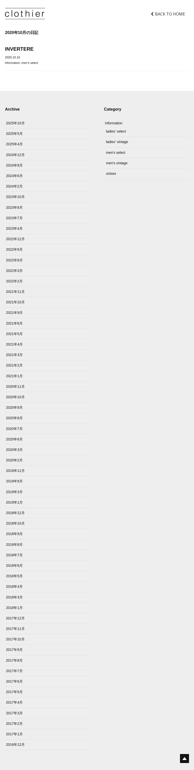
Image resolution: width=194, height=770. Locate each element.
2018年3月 (14, 597)
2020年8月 (14, 418)
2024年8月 (14, 165)
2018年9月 (14, 534)
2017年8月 (14, 660)
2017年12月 (15, 618)
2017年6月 (14, 681)
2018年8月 (14, 545)
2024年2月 (14, 186)
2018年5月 (14, 576)
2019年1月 (14, 502)
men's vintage (117, 163)
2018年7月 (14, 555)
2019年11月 (15, 471)
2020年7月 (14, 429)
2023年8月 (14, 207)
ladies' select (116, 131)
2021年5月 (14, 334)
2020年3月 (14, 450)
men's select (30, 63)
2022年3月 (14, 271)
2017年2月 (14, 724)
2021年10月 (15, 302)
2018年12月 (15, 513)
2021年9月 (14, 313)
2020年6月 (14, 439)
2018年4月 (14, 586)
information (12, 63)
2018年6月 (14, 566)
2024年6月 (14, 176)
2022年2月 (14, 281)
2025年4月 (14, 144)
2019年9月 (14, 481)
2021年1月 (14, 376)
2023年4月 (14, 228)
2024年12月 (15, 155)
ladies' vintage (117, 142)
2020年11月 (15, 386)
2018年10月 (15, 523)
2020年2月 (14, 460)
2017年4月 (14, 702)
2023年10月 (15, 197)
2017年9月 (14, 650)
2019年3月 (14, 492)
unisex (111, 174)
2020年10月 (15, 397)
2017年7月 (14, 671)
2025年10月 (15, 123)
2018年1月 (14, 608)
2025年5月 (14, 134)
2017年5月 (14, 692)
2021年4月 (14, 344)
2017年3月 (14, 713)
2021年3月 (14, 355)
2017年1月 (14, 734)
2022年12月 (15, 239)
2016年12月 (15, 745)
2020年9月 (14, 407)
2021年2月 (14, 365)
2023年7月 (14, 218)
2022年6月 (14, 260)
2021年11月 (15, 292)
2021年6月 (14, 323)
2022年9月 (14, 249)
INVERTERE (19, 49)
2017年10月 (15, 639)
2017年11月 (15, 629)
